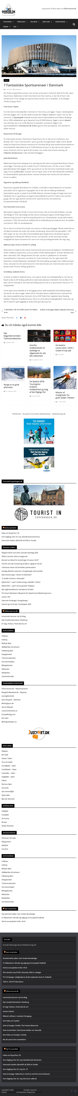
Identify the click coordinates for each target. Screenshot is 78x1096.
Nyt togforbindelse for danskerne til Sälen (18, 589)
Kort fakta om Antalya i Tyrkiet (14, 1035)
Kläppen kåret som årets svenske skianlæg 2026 (20, 553)
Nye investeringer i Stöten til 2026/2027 (17, 575)
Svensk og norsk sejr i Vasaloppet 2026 (16, 604)
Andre (5, 27)
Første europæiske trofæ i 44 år (14, 921)
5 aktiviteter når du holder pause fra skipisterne (19, 310)
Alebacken (5, 669)
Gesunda (5, 788)
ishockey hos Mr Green (28, 126)
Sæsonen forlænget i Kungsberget (15, 600)
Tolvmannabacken (9, 658)
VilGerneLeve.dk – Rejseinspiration (15, 689)
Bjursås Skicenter (8, 799)
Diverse (6, 80)
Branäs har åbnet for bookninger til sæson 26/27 (20, 560)
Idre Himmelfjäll (8, 791)
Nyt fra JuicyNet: (12, 1049)
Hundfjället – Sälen (9, 766)
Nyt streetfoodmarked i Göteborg (14, 620)
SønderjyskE (18, 117)
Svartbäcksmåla (8, 676)
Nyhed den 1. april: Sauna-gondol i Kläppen (18, 586)
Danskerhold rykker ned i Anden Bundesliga (18, 914)
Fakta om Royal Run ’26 (11, 533)
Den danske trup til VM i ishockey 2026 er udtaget (22, 972)
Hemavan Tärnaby (9, 838)
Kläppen (5, 751)
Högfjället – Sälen (8, 777)
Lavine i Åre (6, 597)
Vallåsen (5, 636)
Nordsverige (60, 22)
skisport (68, 120)
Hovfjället (5, 815)
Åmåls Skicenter (8, 826)
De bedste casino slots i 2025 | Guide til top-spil (65, 348)
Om (15, 27)
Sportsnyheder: (11, 909)
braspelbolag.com (8, 714)
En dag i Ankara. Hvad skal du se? (14, 624)
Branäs (4, 822)
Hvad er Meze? (8, 1011)
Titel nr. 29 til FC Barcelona (13, 982)
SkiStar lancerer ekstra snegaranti (15, 556)
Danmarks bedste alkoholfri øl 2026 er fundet (19, 540)
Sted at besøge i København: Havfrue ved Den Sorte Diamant (26, 1074)
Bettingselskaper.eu (9, 722)
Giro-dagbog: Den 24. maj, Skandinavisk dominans (21, 537)
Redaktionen (17, 89)
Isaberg (4, 639)
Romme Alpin (7, 784)
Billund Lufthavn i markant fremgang (17, 1016)
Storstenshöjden (8, 662)
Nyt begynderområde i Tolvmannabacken (12, 336)
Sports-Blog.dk (7, 707)
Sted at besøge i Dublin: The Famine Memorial (20, 1025)
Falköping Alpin (7, 651)
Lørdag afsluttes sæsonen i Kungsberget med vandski (22, 571)
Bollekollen (6, 673)
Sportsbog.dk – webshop (11, 700)
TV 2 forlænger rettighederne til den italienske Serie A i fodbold (27, 977)
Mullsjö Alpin (6, 643)
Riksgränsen (6, 842)
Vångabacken (7, 654)
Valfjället (5, 811)
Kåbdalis (5, 845)
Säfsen (4, 780)
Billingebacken (7, 665)
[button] (13, 21)
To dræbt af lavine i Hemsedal (13, 578)
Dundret (5, 849)
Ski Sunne (5, 818)
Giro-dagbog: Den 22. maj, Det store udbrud (20, 1079)
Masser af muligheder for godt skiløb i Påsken (65, 395)
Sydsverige (7, 22)
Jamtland (46, 22)
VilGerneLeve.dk (70, 8)
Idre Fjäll (5, 755)
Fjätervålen (6, 795)
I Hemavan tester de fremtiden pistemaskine (19, 567)
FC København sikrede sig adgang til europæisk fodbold (23, 918)
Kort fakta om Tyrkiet (11, 1021)
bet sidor (5, 718)
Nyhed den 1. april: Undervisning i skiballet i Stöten (21, 582)
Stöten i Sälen (7, 758)
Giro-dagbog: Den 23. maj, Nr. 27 (15, 1069)
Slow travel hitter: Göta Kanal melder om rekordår (22, 1030)
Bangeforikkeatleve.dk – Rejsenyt (14, 692)
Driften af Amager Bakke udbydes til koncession (58, 311)
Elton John (20, 172)
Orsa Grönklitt (7, 762)
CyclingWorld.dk (8, 696)
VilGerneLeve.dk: (11, 611)
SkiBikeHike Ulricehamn (11, 647)
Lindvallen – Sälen (8, 773)
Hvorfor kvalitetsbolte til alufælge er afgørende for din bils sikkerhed (38, 350)
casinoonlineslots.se (9, 711)
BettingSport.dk (8, 703)
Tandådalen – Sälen (9, 769)
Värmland (21, 22)
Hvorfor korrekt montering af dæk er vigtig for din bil (22, 564)
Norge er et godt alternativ (11, 386)
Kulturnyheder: (11, 528)
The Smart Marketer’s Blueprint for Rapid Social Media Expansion (26, 593)
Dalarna (33, 22)
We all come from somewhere (14, 1039)
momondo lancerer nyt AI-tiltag (14, 616)
